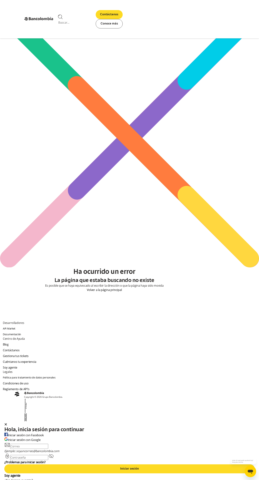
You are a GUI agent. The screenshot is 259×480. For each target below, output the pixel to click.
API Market (9, 328)
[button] (129, 425)
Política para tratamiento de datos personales (29, 377)
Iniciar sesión (129, 468)
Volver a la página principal (104, 290)
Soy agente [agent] (10, 367)
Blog (6, 344)
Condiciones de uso (16, 383)
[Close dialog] (5, 425)
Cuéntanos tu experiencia (19, 362)
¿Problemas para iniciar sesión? (25, 462)
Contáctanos (109, 14)
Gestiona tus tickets (16, 356)
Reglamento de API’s (16, 389)
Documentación (12, 334)
